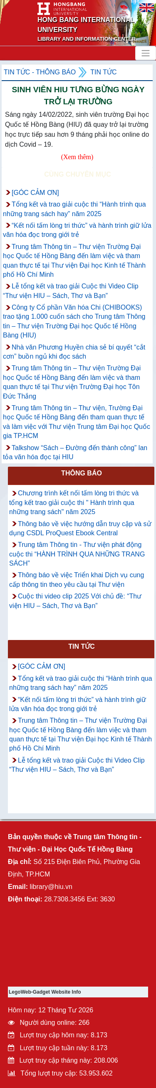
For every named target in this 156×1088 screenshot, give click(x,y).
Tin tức (103, 72)
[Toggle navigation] (145, 53)
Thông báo (81, 473)
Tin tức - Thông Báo (40, 72)
